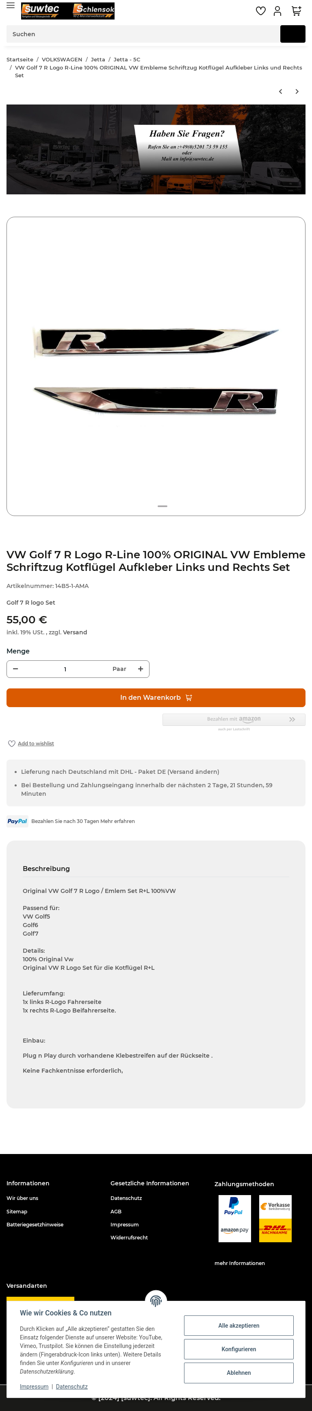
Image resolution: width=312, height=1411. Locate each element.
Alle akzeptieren (238, 1325)
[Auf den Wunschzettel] (31, 743)
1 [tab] (149, 506)
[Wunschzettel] (261, 11)
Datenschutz (126, 1198)
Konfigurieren (238, 1349)
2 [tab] (162, 506)
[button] (279, 11)
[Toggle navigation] (10, 5)
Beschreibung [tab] (46, 869)
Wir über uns (22, 1198)
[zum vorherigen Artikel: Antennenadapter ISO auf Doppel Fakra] (280, 91)
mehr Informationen (239, 1263)
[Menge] (65, 669)
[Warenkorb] (297, 11)
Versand (75, 632)
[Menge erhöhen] (140, 669)
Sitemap (16, 1211)
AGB (115, 1211)
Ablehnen (239, 1373)
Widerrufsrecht (129, 1238)
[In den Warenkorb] (13, 212)
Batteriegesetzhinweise (34, 1225)
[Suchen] (143, 34)
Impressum (124, 1225)
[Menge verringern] (15, 669)
